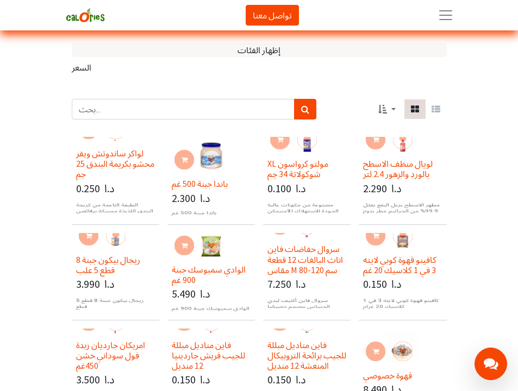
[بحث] (305, 109)
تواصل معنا (272, 15)
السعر (81, 67)
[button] (386, 109)
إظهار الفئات (259, 50)
